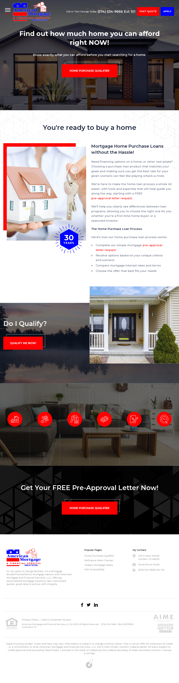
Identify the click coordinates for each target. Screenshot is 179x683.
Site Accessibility (94, 569)
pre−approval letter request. (112, 198)
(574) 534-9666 (108, 624)
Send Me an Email (149, 564)
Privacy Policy (30, 619)
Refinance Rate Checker (98, 560)
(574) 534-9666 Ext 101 (116, 11)
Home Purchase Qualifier (99, 555)
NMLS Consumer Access (56, 619)
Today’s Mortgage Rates (98, 565)
